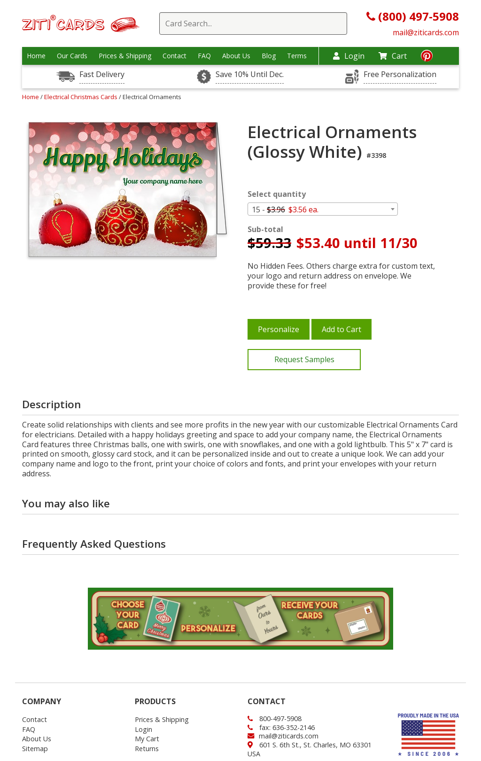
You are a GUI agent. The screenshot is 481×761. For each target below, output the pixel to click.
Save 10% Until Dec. (250, 74)
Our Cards (72, 56)
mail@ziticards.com (426, 32)
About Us (236, 56)
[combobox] (323, 209)
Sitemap (35, 748)
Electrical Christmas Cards (81, 97)
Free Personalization (400, 74)
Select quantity (277, 194)
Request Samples (304, 359)
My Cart (147, 738)
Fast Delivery (101, 74)
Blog (269, 56)
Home (36, 56)
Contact (174, 56)
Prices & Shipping (125, 56)
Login (349, 56)
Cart (393, 56)
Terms (297, 56)
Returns (147, 748)
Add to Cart (341, 329)
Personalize (278, 329)
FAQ (204, 56)
